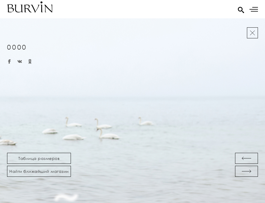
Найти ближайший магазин (39, 171)
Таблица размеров (39, 158)
